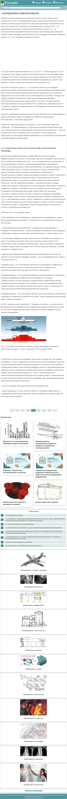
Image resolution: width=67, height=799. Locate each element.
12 (39, 410)
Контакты (59, 3)
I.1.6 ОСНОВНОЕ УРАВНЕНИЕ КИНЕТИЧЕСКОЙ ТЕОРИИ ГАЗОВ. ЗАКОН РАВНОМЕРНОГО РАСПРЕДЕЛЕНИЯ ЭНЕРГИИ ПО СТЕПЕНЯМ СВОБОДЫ (35, 520)
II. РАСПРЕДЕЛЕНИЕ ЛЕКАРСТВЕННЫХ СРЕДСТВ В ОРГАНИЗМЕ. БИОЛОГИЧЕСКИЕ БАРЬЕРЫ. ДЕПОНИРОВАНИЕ (33, 532)
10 (28, 410)
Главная (38, 3)
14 (49, 410)
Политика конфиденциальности (33, 796)
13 (44, 410)
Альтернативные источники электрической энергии (23, 546)
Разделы (48, 3)
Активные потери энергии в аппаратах (18, 542)
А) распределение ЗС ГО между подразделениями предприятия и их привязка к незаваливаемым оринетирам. (33, 537)
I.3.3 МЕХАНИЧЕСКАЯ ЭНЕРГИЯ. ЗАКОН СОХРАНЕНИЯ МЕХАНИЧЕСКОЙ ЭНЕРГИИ (33, 528)
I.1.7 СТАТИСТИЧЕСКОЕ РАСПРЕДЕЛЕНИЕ (19, 524)
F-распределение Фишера (14, 515)
